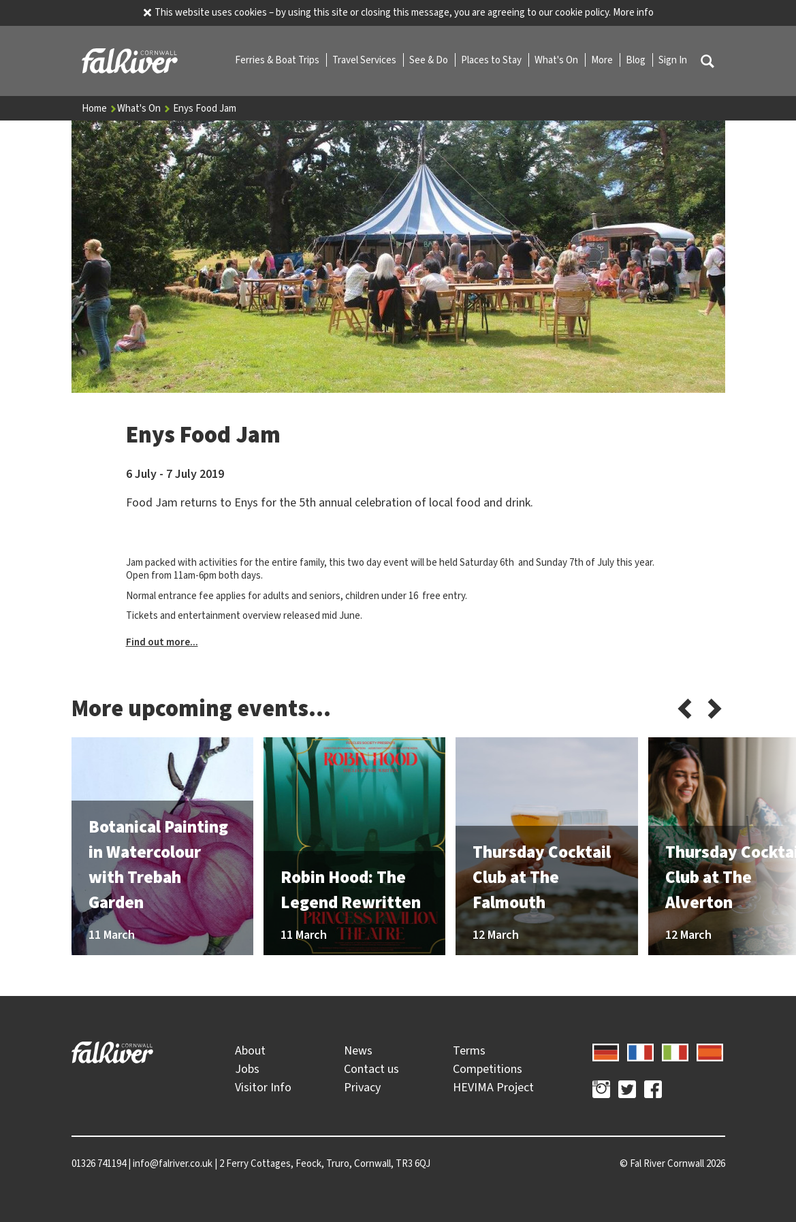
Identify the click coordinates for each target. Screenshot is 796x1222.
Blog (637, 60)
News (358, 1050)
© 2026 (672, 1163)
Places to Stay (492, 60)
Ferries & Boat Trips (278, 60)
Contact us (371, 1069)
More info (633, 12)
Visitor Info (263, 1087)
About (250, 1050)
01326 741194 (98, 1163)
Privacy (362, 1087)
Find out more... (162, 642)
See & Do (429, 60)
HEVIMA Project (493, 1087)
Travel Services (365, 60)
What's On (557, 60)
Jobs (247, 1069)
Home (99, 108)
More (603, 60)
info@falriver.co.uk (172, 1163)
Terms (469, 1050)
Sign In (672, 60)
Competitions (487, 1069)
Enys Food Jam (204, 108)
